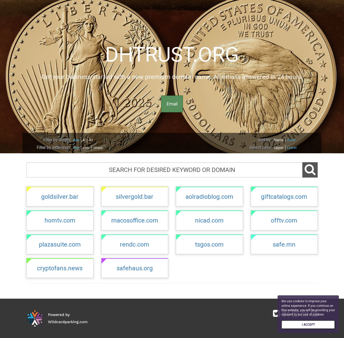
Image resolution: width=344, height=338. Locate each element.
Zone (291, 140)
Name (279, 140)
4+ (91, 140)
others (97, 148)
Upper (279, 148)
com (86, 148)
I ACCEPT (308, 325)
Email (172, 104)
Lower (292, 148)
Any (76, 140)
